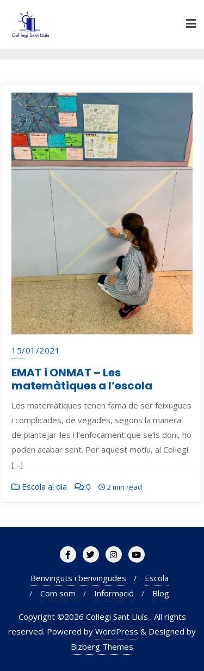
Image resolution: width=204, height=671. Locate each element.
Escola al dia (39, 486)
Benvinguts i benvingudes (78, 577)
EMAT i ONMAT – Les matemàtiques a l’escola (81, 379)
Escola (157, 577)
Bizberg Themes (102, 646)
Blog (160, 593)
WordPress (116, 631)
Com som (58, 593)
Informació (114, 593)
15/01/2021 (35, 350)
